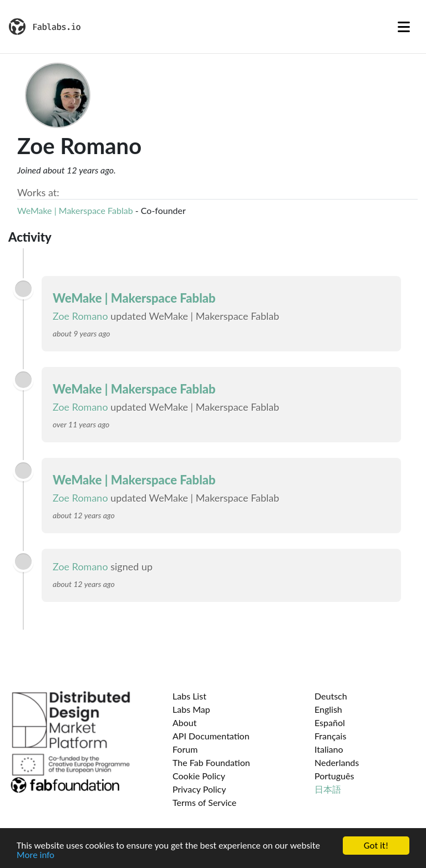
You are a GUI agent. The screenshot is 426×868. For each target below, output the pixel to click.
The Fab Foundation (211, 762)
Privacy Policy (199, 789)
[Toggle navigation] (403, 26)
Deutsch (331, 696)
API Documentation (211, 736)
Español (330, 722)
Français (330, 736)
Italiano (329, 749)
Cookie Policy (199, 775)
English (328, 709)
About (185, 722)
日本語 (328, 789)
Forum (185, 749)
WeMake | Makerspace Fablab (75, 210)
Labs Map (191, 709)
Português (334, 775)
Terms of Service (204, 802)
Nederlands (337, 762)
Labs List (189, 696)
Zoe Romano (80, 316)
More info (35, 855)
